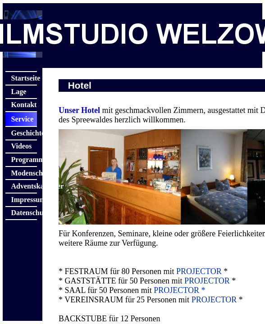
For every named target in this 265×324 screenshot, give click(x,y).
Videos (21, 146)
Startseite (24, 78)
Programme (24, 159)
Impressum (24, 199)
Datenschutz (24, 212)
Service (22, 119)
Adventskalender (24, 186)
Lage (19, 91)
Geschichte (24, 133)
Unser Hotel (79, 110)
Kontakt (24, 104)
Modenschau (24, 173)
